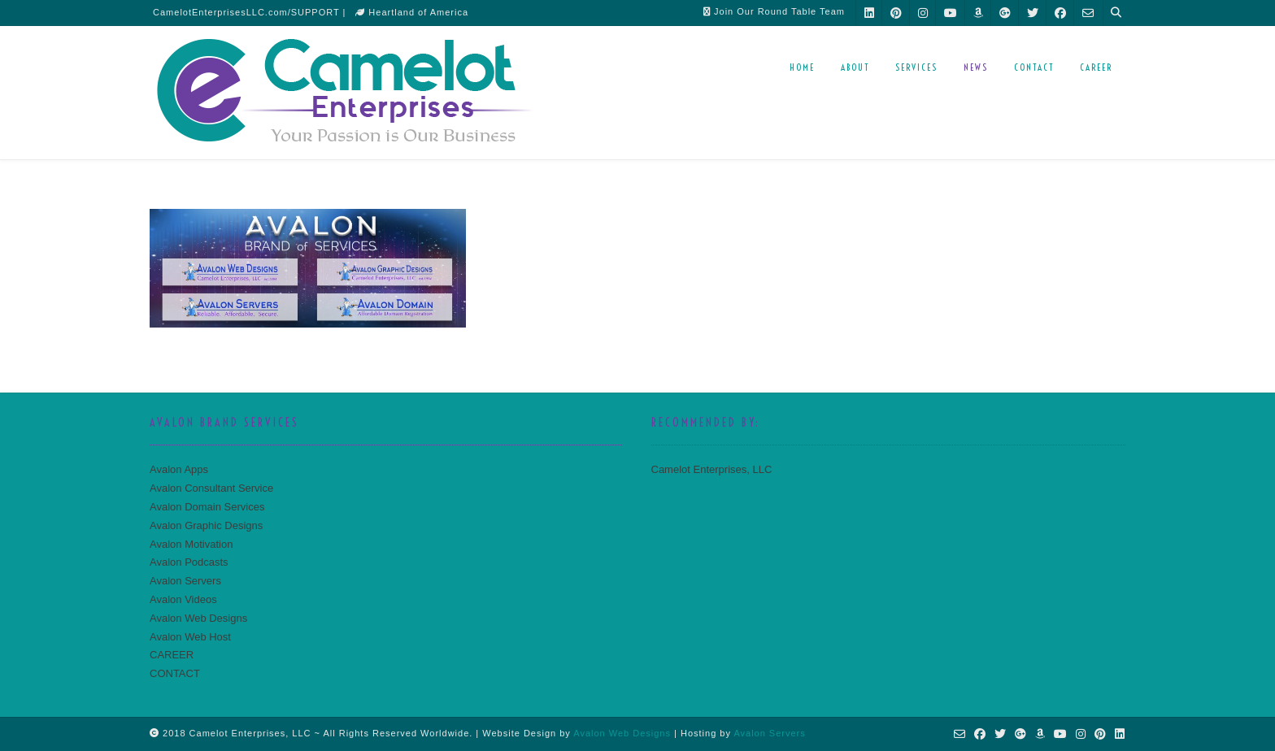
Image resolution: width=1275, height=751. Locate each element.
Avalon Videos (183, 599)
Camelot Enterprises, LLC (711, 469)
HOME (802, 67)
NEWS (976, 67)
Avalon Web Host (190, 637)
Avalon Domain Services (207, 507)
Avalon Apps (179, 469)
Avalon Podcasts (189, 562)
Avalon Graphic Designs (206, 525)
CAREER (1096, 67)
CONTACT (1034, 67)
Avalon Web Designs (198, 618)
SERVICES (916, 67)
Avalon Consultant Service (211, 488)
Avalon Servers (185, 581)
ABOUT (855, 67)
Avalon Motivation (191, 544)
